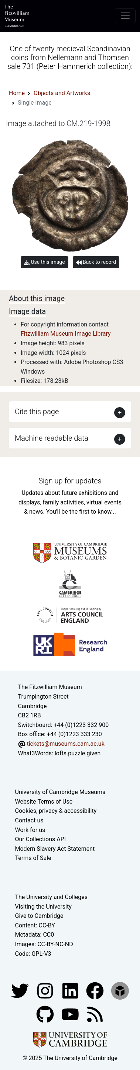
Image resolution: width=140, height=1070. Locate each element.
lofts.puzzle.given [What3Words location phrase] (77, 753)
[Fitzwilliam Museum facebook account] (70, 990)
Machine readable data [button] (51, 438)
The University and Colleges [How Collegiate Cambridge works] (51, 897)
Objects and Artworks (62, 93)
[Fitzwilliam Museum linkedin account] (95, 990)
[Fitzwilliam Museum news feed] (95, 1013)
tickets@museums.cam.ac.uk (65, 743)
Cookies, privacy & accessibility (56, 810)
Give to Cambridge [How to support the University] (39, 915)
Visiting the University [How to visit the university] (43, 906)
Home (17, 93)
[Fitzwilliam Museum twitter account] (20, 990)
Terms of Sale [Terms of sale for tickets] (33, 857)
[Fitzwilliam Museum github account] (45, 1013)
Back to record (96, 262)
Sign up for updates (69, 480)
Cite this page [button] (37, 411)
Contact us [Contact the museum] (29, 820)
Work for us (30, 829)
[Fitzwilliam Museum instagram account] (45, 990)
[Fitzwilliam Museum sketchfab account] (120, 990)
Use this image (44, 262)
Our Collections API (40, 839)
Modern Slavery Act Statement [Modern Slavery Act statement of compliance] (55, 848)
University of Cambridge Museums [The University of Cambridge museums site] (60, 791)
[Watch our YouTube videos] (70, 1013)
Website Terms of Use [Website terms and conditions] (44, 801)
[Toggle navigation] (125, 15)
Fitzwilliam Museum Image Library (66, 333)
